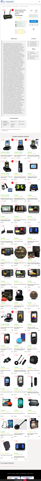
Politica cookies (30, 473)
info (12, 157)
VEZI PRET (33, 21)
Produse (3, 6)
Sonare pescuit (9, 6)
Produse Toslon (16, 6)
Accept (24, 480)
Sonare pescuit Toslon (24, 6)
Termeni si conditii (11, 473)
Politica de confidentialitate (20, 473)
